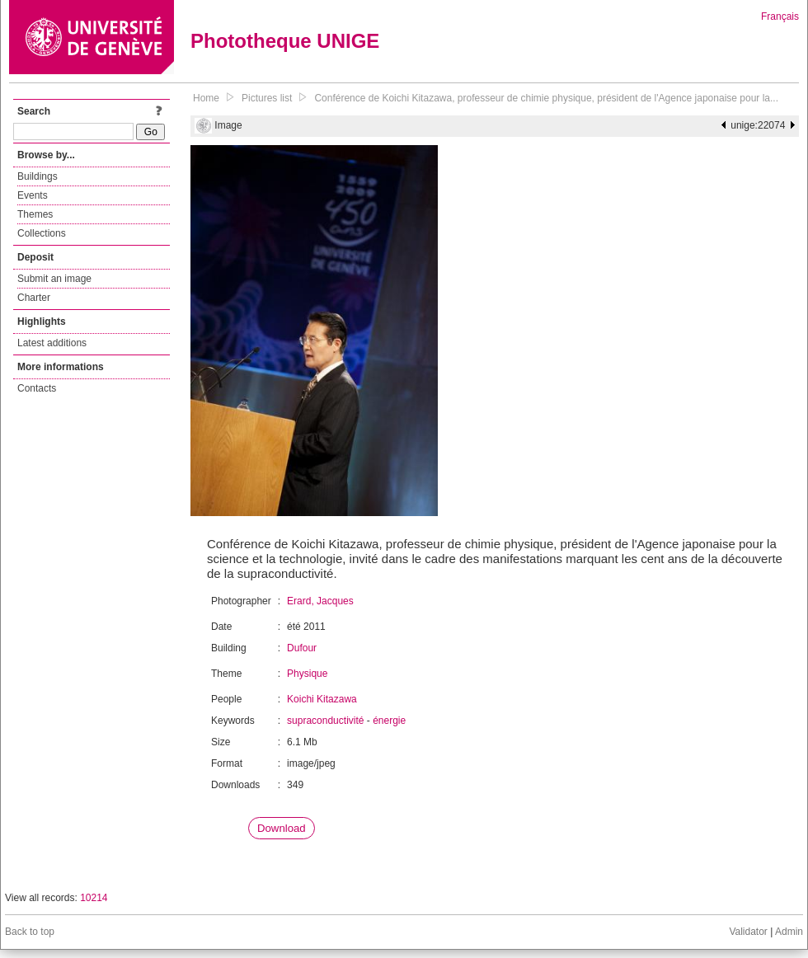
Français (780, 16)
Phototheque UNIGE (284, 41)
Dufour (302, 648)
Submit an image (54, 278)
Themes (35, 214)
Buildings (37, 176)
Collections (41, 233)
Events (32, 195)
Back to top (29, 931)
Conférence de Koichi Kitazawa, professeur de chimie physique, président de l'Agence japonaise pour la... (546, 98)
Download (281, 828)
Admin (789, 931)
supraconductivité (325, 720)
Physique (307, 673)
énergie (389, 720)
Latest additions (52, 343)
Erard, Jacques (320, 601)
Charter (33, 297)
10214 (93, 898)
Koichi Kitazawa (322, 699)
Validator (748, 931)
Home (206, 98)
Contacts (36, 388)
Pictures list (267, 98)
